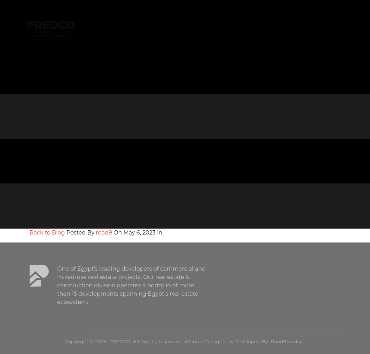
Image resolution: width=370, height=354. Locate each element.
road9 (104, 232)
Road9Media (285, 341)
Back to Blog (47, 232)
